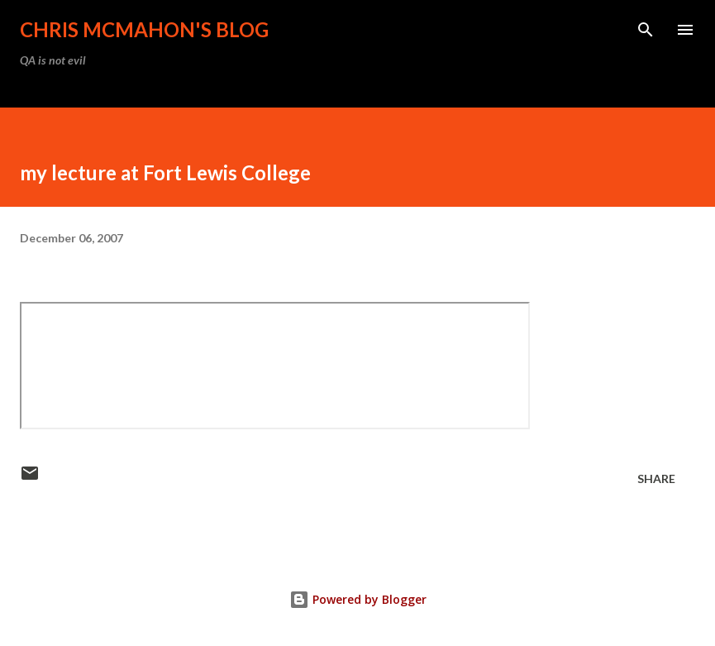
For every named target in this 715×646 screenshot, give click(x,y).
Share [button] (656, 478)
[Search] (645, 30)
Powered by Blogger (358, 599)
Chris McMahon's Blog (144, 29)
